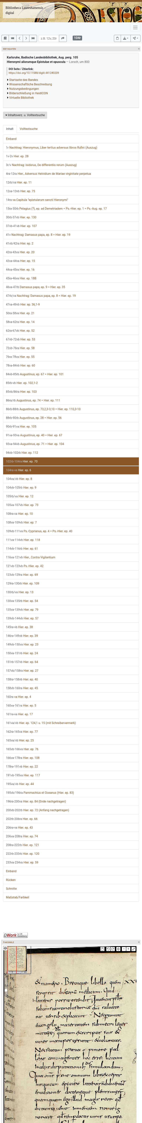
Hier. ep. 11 (19, 182)
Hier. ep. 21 (20, 313)
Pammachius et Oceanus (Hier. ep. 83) (40, 792)
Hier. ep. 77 (22, 731)
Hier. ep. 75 (20, 191)
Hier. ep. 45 (22, 688)
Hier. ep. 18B (21, 278)
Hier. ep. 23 (22, 644)
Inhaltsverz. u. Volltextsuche (25, 115)
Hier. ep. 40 (22, 679)
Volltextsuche (29, 129)
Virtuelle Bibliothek (21, 97)
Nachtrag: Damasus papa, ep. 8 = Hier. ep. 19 (38, 235)
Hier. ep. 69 (22, 575)
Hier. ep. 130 (21, 217)
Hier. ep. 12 (19, 496)
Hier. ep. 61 (22, 548)
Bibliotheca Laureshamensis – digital (26, 10)
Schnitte (11, 888)
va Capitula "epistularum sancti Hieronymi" (37, 200)
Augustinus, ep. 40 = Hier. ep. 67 (34, 435)
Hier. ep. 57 (22, 618)
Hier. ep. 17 (19, 714)
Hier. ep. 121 (22, 845)
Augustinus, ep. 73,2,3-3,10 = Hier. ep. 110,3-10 (43, 409)
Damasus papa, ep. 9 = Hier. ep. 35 (35, 287)
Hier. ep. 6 (18, 470)
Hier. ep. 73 (22, 505)
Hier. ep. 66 (22, 819)
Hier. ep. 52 (20, 330)
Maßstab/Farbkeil (17, 897)
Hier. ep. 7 (21, 522)
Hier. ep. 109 (22, 583)
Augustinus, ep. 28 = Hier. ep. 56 (34, 418)
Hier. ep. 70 (22, 461)
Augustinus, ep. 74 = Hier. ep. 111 (33, 400)
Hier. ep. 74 (22, 836)
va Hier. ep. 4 (18, 697)
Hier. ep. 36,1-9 (23, 304)
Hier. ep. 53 (20, 339)
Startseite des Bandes (23, 80)
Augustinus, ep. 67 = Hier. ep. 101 (35, 374)
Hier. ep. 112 (22, 452)
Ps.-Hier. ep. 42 (24, 566)
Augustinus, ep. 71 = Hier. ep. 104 (35, 444)
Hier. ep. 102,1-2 (22, 383)
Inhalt (9, 129)
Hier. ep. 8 (19, 479)
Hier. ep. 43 (19, 827)
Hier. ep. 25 (20, 740)
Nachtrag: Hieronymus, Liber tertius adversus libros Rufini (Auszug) (51, 147)
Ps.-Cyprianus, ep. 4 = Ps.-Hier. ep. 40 (39, 531)
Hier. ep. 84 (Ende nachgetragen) (36, 801)
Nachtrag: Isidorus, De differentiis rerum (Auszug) (41, 165)
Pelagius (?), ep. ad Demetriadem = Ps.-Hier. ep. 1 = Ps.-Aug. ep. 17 (56, 208)
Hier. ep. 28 (17, 156)
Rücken (11, 880)
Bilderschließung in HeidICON (28, 93)
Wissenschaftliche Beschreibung (30, 84)
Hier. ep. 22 (22, 766)
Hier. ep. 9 (21, 487)
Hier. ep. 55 (20, 357)
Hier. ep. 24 (22, 653)
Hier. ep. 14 (20, 322)
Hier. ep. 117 (23, 775)
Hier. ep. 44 (20, 784)
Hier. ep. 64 (22, 662)
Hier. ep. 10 (19, 513)
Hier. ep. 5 (21, 705)
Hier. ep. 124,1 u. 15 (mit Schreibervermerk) (41, 723)
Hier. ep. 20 (20, 252)
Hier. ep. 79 (22, 609)
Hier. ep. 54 (22, 601)
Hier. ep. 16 (20, 269)
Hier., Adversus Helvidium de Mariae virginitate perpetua (48, 173)
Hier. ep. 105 (21, 426)
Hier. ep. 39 (22, 636)
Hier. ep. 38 (19, 627)
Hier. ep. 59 (22, 862)
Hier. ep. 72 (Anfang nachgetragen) (37, 810)
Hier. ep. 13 (19, 592)
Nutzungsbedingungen (24, 89)
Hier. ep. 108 (23, 758)
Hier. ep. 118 (23, 540)
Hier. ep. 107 (21, 226)
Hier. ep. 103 (21, 391)
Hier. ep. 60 (20, 365)
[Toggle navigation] (135, 27)
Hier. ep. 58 (20, 348)
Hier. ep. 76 (22, 749)
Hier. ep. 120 (22, 854)
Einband (11, 139)
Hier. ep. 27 (22, 670)
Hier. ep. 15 (20, 261)
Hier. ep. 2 (19, 243)
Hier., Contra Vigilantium (30, 557)
